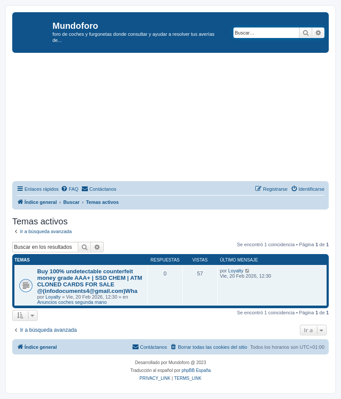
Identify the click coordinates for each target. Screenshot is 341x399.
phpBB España (196, 370)
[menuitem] (69, 189)
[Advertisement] (176, 118)
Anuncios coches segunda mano (72, 302)
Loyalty (53, 296)
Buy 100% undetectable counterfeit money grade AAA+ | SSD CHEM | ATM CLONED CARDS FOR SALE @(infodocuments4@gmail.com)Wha (89, 281)
